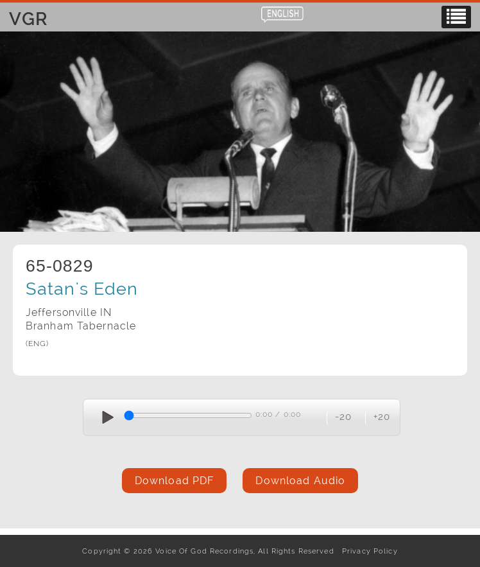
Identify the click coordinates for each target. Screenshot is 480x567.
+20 (381, 416)
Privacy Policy (367, 551)
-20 (343, 416)
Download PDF (174, 481)
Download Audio (300, 481)
